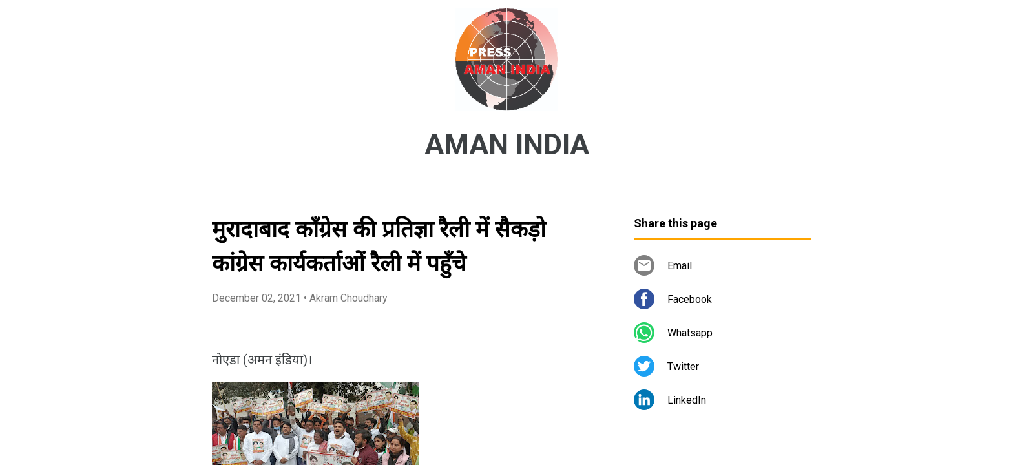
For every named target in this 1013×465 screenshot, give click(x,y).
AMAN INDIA (506, 144)
